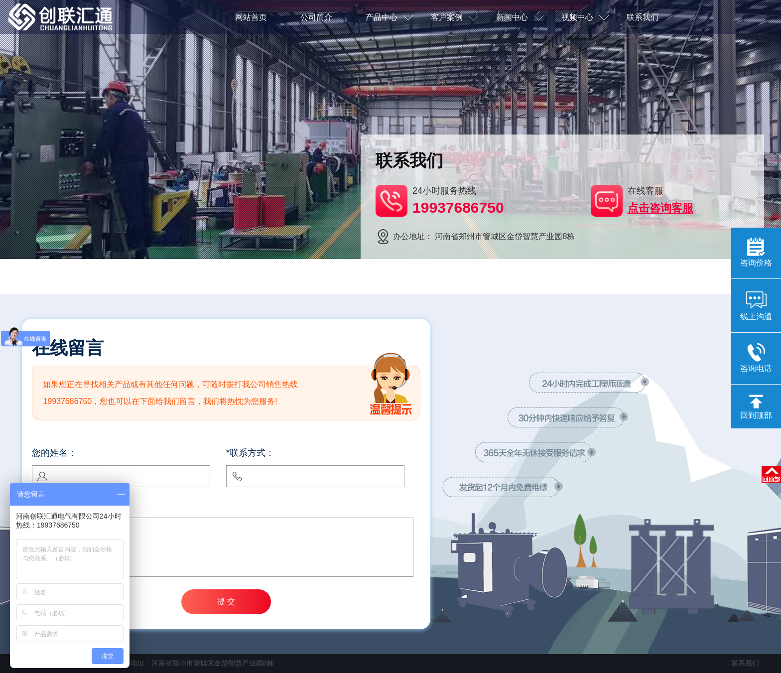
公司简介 (316, 17)
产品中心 (389, 18)
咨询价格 (756, 252)
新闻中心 (519, 18)
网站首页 (251, 17)
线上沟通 (756, 305)
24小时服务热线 (458, 201)
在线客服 (660, 201)
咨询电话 (756, 358)
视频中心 (585, 18)
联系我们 (642, 17)
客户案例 (454, 18)
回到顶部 (756, 407)
